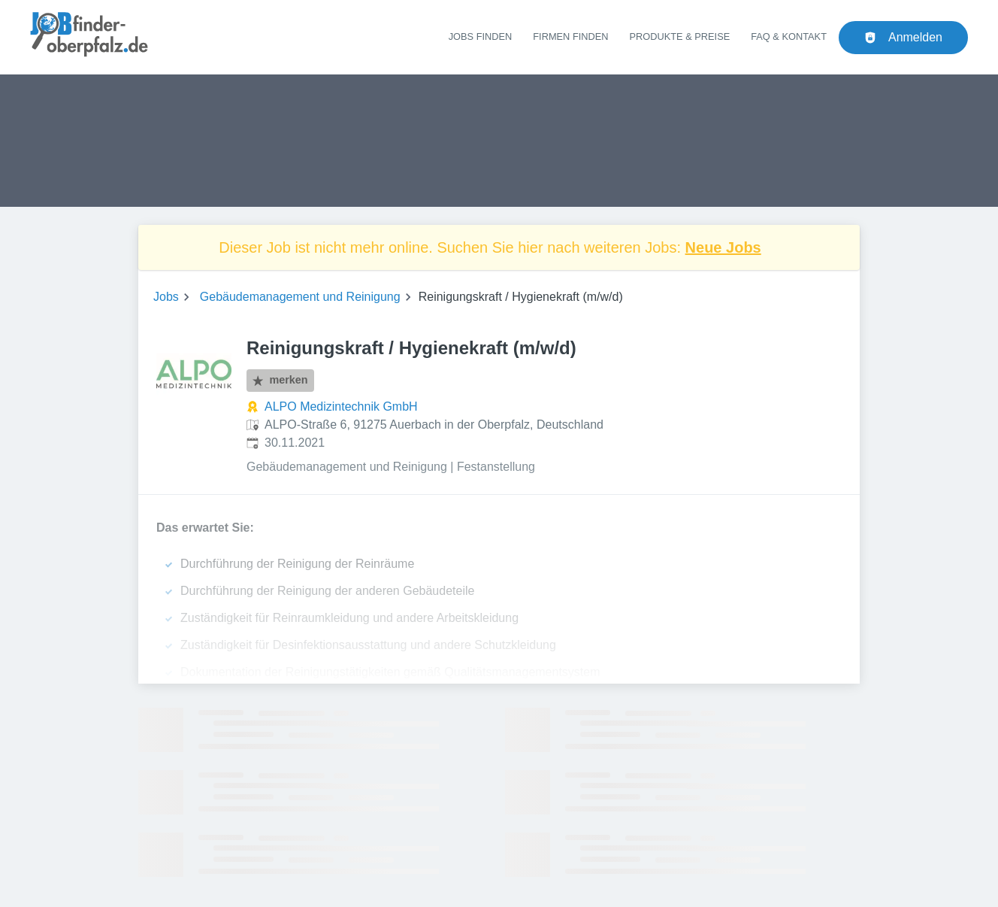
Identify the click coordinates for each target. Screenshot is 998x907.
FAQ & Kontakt (789, 36)
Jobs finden (481, 36)
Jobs (166, 296)
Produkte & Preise (680, 36)
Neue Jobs (723, 247)
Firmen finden (570, 36)
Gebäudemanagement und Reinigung (300, 296)
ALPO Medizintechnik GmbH (341, 406)
